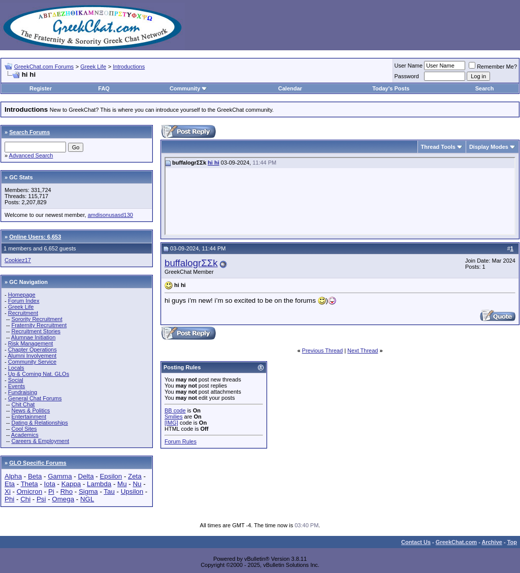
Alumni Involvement (32, 356)
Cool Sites (24, 429)
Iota (49, 484)
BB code (175, 410)
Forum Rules (181, 441)
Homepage (22, 295)
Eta (10, 484)
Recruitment (23, 313)
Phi (9, 499)
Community (189, 88)
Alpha (13, 476)
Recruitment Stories (35, 331)
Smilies (173, 416)
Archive (492, 542)
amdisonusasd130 (110, 215)
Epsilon (111, 476)
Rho (66, 491)
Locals (16, 368)
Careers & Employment (40, 441)
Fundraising (22, 392)
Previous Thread (322, 350)
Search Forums (29, 132)
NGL (87, 499)
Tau (109, 491)
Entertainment (28, 416)
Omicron (29, 491)
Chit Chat (23, 404)
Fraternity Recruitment (39, 325)
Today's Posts (390, 88)
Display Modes (488, 147)
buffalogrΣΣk (191, 263)
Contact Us (416, 542)
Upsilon (132, 491)
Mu (122, 484)
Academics (25, 435)
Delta (86, 476)
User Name (409, 65)
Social (15, 380)
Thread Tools (438, 147)
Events (16, 386)
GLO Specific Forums (37, 463)
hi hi (213, 163)
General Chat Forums (35, 398)
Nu (137, 484)
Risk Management (30, 343)
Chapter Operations (32, 349)
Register (40, 88)
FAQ (104, 88)
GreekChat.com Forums (44, 66)
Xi (8, 491)
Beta (35, 476)
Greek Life (93, 66)
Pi (51, 491)
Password (407, 76)
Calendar (290, 88)
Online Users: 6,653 (35, 237)
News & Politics (30, 410)
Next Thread (362, 350)
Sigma (88, 491)
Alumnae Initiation (33, 337)
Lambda (99, 484)
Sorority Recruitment (36, 319)
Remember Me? (493, 66)
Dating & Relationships (39, 423)
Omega (63, 499)
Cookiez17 (18, 260)
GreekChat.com (456, 542)
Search (484, 88)
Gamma (60, 476)
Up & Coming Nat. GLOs (38, 374)
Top (512, 542)
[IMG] (171, 423)
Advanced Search (31, 155)
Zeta (135, 476)
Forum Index (24, 301)
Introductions (129, 66)
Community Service (32, 362)
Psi (41, 499)
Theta (29, 484)
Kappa (71, 484)
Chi (25, 499)
